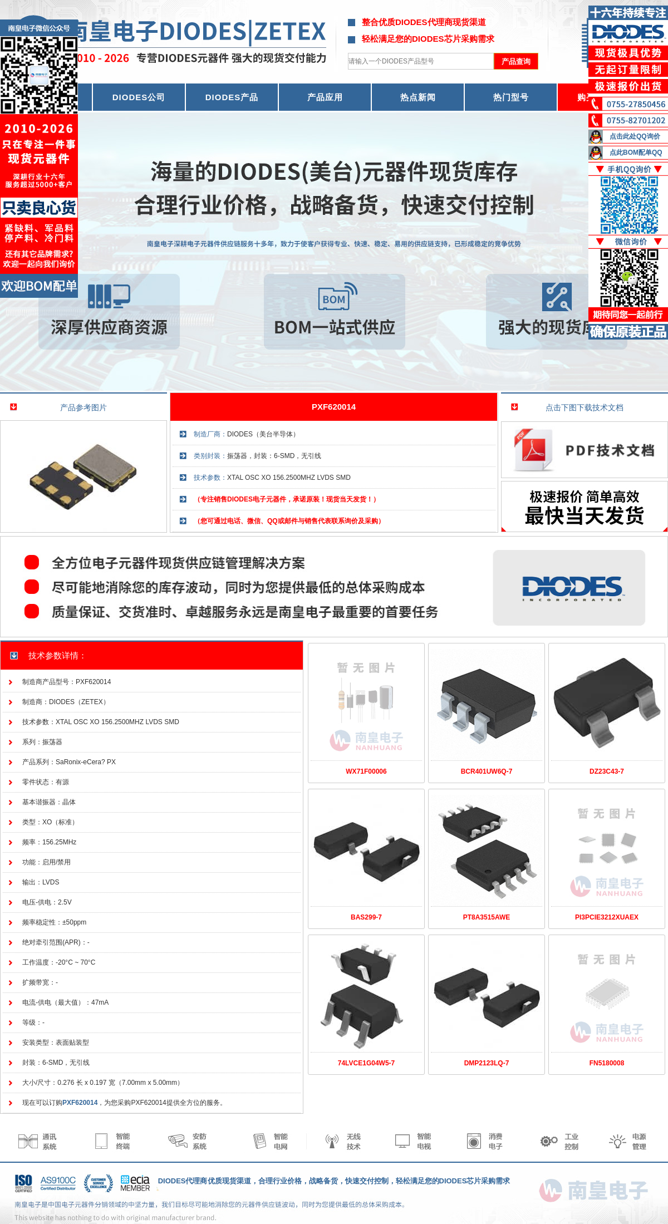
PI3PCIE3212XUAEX (606, 917)
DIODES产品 (232, 97)
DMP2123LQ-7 (486, 1063)
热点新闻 (418, 97)
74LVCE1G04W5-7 (366, 1063)
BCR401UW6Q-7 (487, 771)
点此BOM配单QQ (636, 152)
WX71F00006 (366, 771)
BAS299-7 (366, 917)
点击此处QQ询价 (635, 136)
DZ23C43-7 (607, 771)
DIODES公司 (139, 97)
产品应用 (325, 97)
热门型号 (511, 97)
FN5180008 (607, 1063)
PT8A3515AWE (486, 917)
